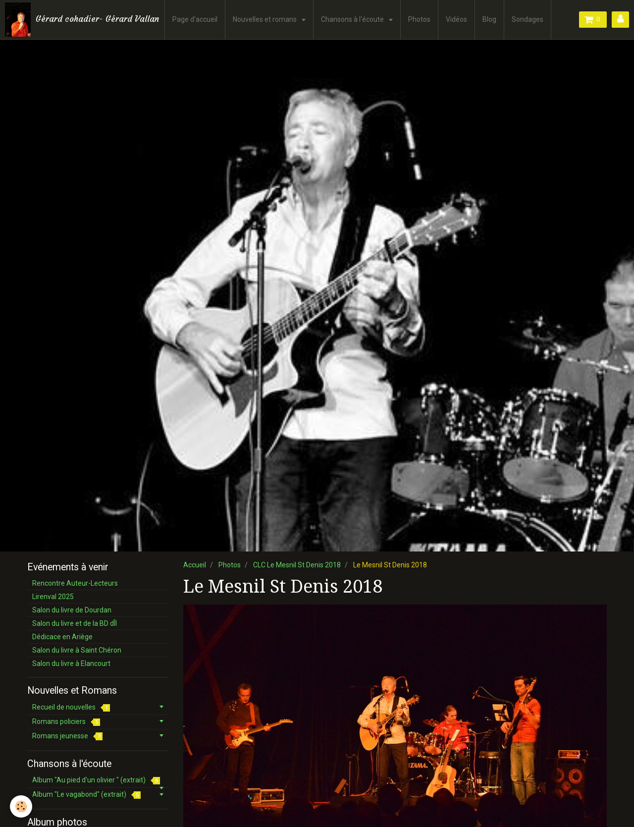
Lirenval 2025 (53, 597)
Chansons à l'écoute (353, 19)
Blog (489, 19)
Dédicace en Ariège (62, 637)
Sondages (527, 19)
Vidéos (456, 19)
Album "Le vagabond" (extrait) (86, 794)
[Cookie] (21, 806)
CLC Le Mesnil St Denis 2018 (297, 565)
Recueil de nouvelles (71, 707)
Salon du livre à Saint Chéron (76, 650)
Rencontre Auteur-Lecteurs (75, 583)
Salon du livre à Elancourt (71, 663)
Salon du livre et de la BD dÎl (74, 623)
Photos (419, 19)
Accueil (194, 565)
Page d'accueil (194, 19)
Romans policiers (66, 721)
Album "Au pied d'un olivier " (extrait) (96, 780)
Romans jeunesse (67, 736)
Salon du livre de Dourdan (71, 610)
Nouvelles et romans (265, 19)
